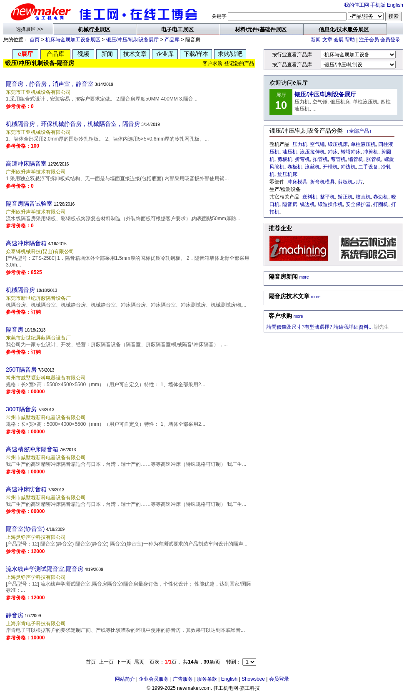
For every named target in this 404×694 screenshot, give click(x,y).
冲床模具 (297, 182)
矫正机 (345, 197)
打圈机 (380, 204)
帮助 (350, 40)
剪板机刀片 (350, 182)
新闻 (316, 40)
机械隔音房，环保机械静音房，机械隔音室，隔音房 (73, 124)
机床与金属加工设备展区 (72, 40)
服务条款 (207, 679)
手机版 (377, 5)
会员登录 (390, 40)
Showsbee (253, 679)
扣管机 (320, 159)
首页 (35, 40)
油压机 (289, 152)
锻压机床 (338, 144)
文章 (327, 40)
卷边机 (380, 197)
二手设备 (368, 167)
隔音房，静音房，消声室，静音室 (49, 83)
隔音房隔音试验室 (29, 203)
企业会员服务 (154, 679)
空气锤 (317, 144)
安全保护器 (358, 204)
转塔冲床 (351, 152)
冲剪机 (370, 152)
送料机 (309, 197)
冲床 (333, 152)
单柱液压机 (363, 144)
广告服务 (183, 679)
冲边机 (348, 167)
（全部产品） (359, 131)
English (395, 5)
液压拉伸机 (312, 152)
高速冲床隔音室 (26, 163)
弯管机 (338, 159)
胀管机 (373, 159)
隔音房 (14, 329)
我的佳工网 (356, 5)
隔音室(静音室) (25, 529)
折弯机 (302, 159)
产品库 (172, 40)
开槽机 (330, 167)
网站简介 (125, 679)
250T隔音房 (21, 369)
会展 (339, 40)
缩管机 (355, 159)
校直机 (363, 197)
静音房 (14, 615)
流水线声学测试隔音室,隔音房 (44, 569)
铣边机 (307, 204)
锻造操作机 (330, 204)
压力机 (299, 144)
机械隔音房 (20, 290)
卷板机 (294, 167)
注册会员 (369, 40)
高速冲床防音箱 (26, 489)
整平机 (327, 197)
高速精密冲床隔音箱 (32, 449)
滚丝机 (312, 167)
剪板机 (284, 159)
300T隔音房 (21, 409)
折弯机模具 (322, 182)
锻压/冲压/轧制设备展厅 (132, 40)
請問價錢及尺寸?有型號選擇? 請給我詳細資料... (320, 327)
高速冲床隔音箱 (26, 243)
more (304, 277)
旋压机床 (287, 174)
